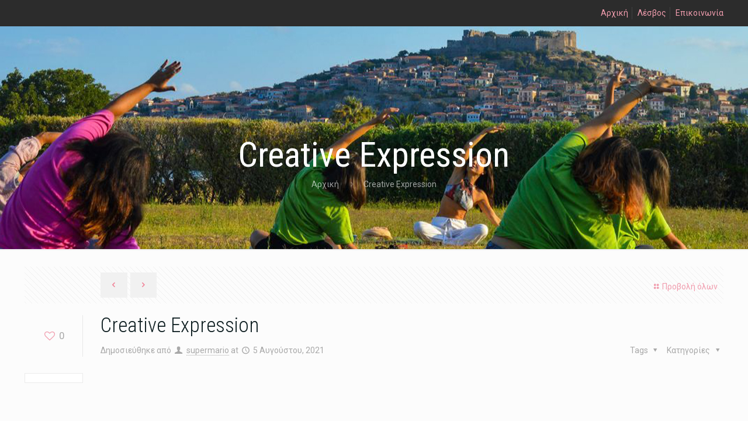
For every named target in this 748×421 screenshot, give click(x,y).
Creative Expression (400, 184)
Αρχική (614, 13)
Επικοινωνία (699, 13)
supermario (207, 350)
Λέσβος (652, 13)
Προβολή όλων (684, 286)
